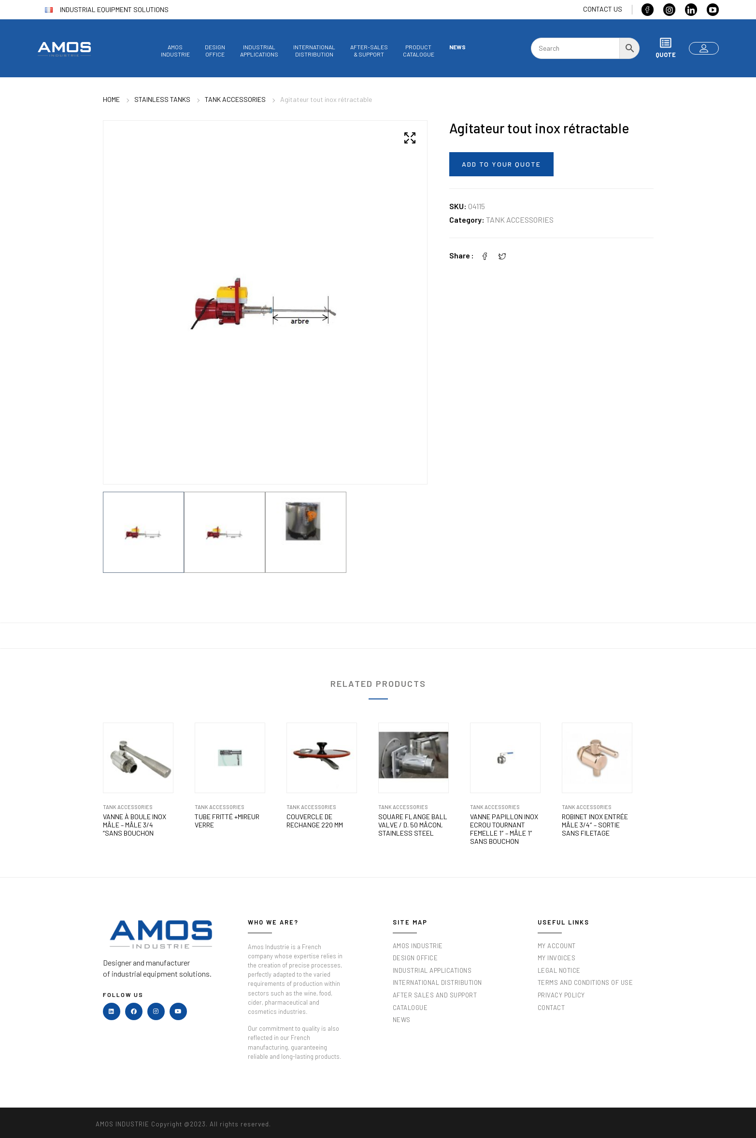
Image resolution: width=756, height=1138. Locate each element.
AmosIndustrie (175, 50)
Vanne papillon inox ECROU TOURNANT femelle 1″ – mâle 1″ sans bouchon (504, 827)
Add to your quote (501, 164)
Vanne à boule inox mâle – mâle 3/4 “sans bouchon (134, 823)
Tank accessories (235, 99)
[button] (410, 137)
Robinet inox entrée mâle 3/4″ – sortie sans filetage (595, 823)
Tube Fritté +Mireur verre (227, 819)
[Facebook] (485, 255)
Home (111, 99)
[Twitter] (502, 255)
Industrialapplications (259, 50)
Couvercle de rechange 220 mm (314, 819)
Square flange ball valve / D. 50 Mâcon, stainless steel (412, 823)
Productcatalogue (418, 50)
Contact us (602, 9)
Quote (666, 47)
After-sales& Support (369, 50)
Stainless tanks (162, 99)
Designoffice (215, 50)
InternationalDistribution (314, 50)
